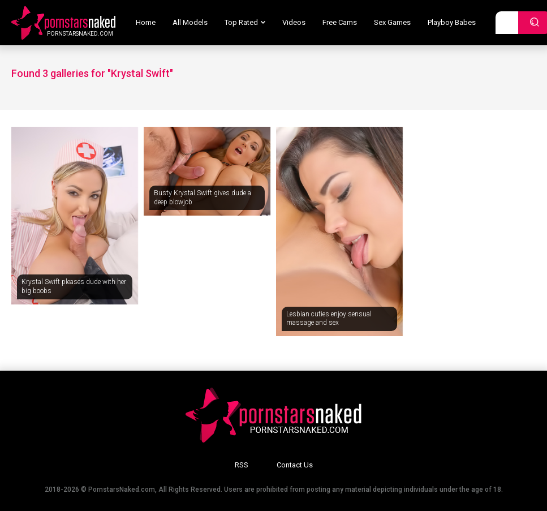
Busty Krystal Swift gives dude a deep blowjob (202, 197)
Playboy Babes (452, 22)
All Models (190, 22)
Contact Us (295, 465)
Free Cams (339, 22)
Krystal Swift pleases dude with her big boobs (73, 286)
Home (146, 22)
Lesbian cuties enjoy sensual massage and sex (329, 318)
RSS (241, 465)
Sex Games (392, 22)
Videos (293, 22)
